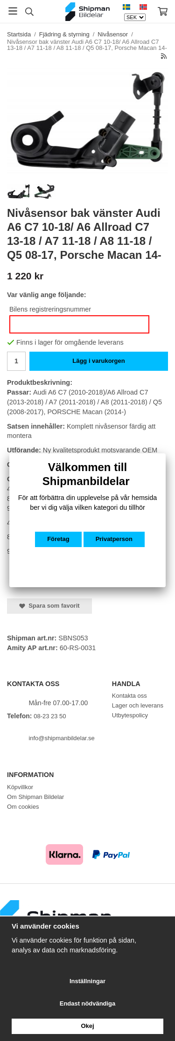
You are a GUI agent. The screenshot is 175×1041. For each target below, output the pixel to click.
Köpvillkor (20, 787)
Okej (87, 1025)
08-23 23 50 (50, 716)
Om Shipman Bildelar (35, 796)
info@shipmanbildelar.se (61, 738)
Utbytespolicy (130, 715)
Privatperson (114, 538)
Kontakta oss (129, 695)
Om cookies (23, 806)
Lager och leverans (137, 705)
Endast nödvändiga (87, 1003)
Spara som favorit (49, 605)
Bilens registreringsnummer (50, 309)
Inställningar (87, 981)
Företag (58, 538)
